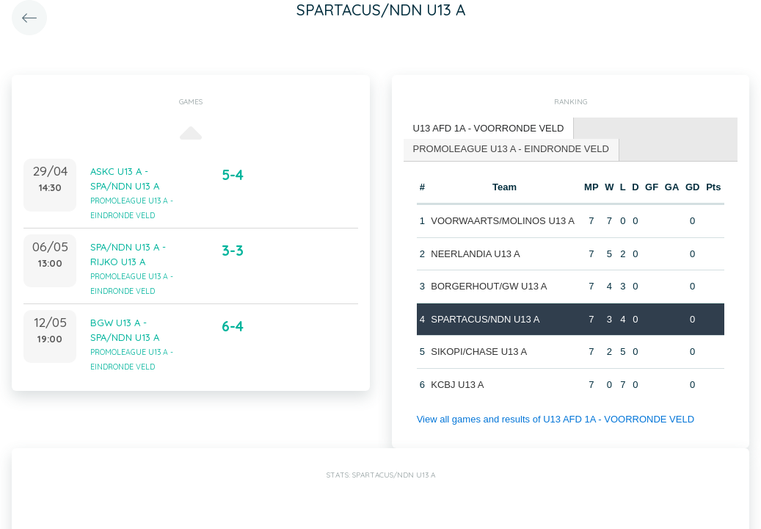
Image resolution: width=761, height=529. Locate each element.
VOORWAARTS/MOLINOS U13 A (503, 220)
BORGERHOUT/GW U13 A (489, 286)
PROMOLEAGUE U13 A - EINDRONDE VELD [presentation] (511, 148)
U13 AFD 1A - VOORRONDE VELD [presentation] (488, 128)
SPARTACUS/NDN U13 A (485, 319)
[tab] (489, 129)
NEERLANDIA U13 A (475, 253)
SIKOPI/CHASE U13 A (479, 351)
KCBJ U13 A (457, 384)
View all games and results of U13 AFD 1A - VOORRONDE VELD (555, 419)
